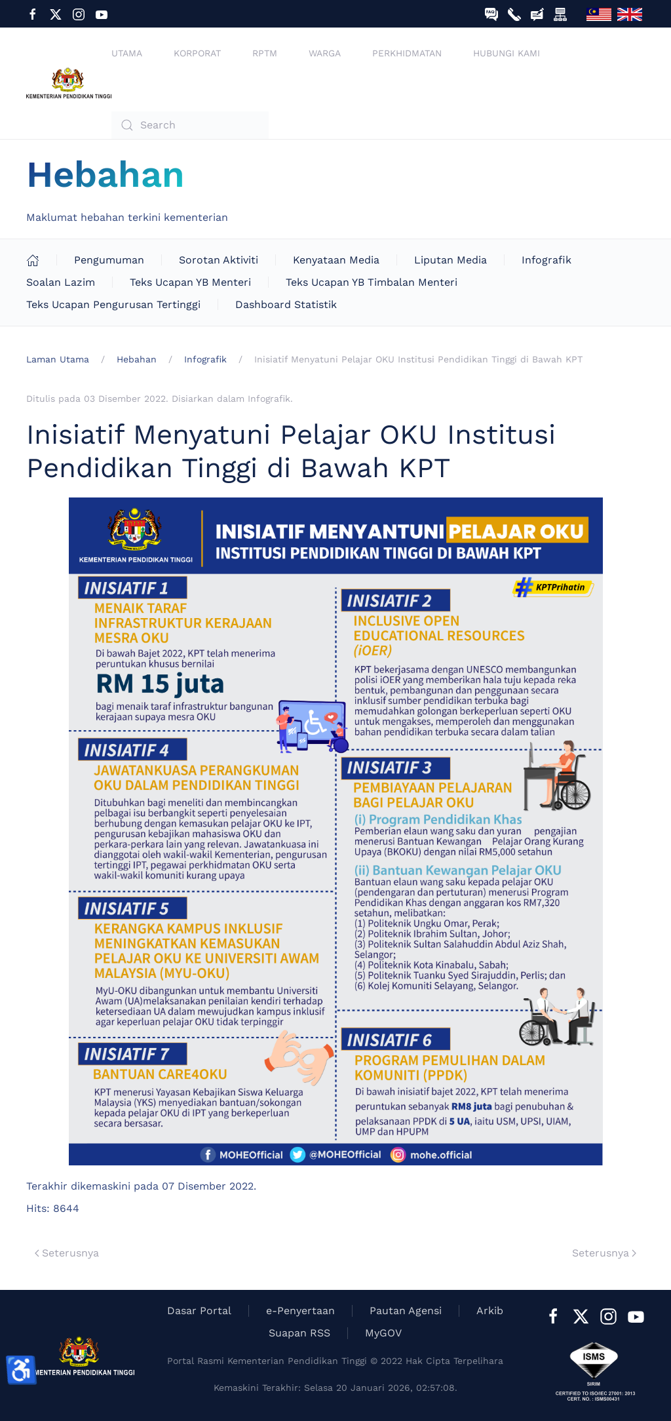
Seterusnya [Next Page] (604, 1253)
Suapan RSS (299, 1333)
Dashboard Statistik (286, 304)
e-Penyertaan (300, 1310)
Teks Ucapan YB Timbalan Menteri (371, 282)
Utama (126, 53)
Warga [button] (325, 53)
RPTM (264, 53)
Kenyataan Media (336, 260)
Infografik (546, 260)
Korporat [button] (197, 53)
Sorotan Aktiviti (218, 260)
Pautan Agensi (406, 1310)
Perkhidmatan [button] (407, 53)
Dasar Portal (199, 1310)
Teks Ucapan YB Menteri (190, 282)
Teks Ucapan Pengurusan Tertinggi (113, 304)
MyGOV (383, 1333)
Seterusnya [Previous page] (67, 1253)
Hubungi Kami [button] (506, 53)
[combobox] (190, 125)
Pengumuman (109, 260)
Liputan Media (450, 260)
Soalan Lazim (60, 282)
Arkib (489, 1310)
